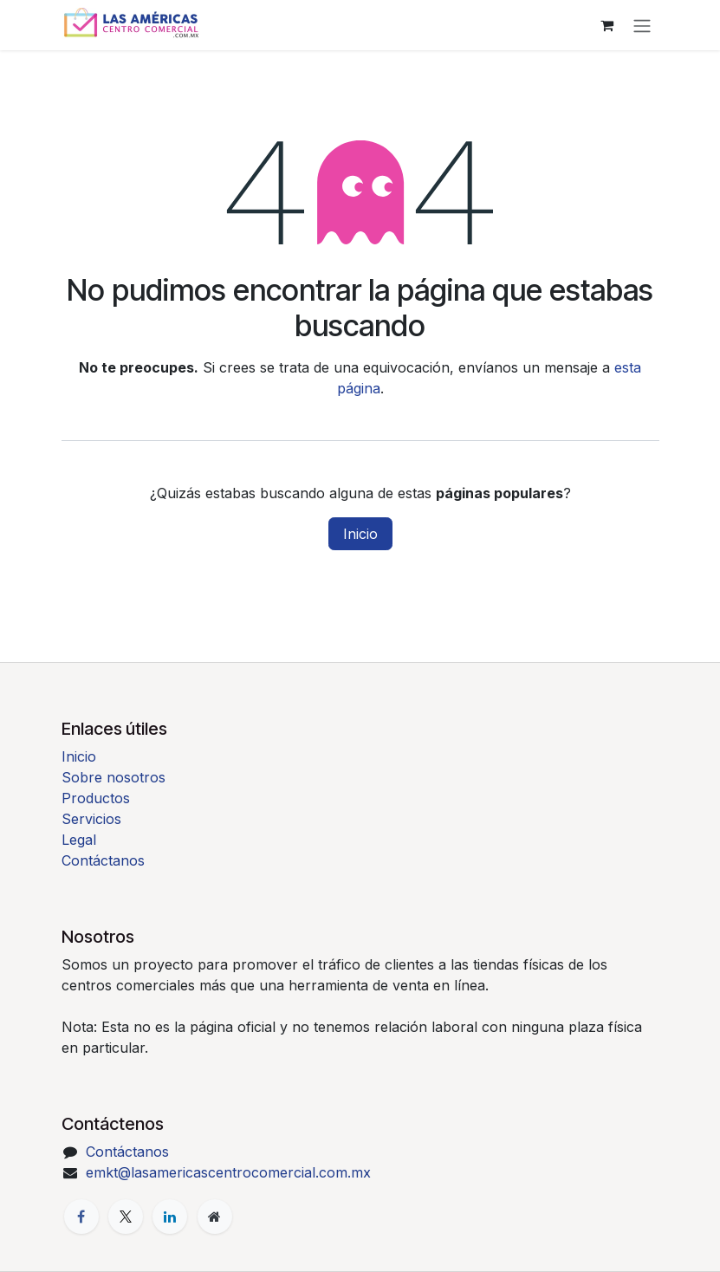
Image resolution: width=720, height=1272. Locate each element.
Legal (79, 839)
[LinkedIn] (169, 1216)
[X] (125, 1216)
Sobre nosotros (113, 777)
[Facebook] (81, 1216)
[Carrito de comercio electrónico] (607, 25)
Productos (96, 798)
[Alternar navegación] (642, 25)
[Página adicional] (215, 1216)
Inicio (360, 533)
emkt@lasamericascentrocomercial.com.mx (228, 1172)
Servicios (91, 818)
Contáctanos (103, 860)
